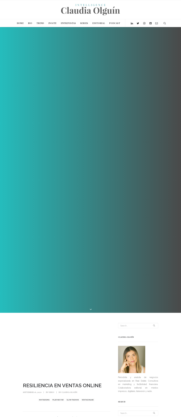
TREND (40, 23)
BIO (30, 23)
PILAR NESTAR (58, 400)
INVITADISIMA (44, 400)
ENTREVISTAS (68, 23)
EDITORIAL (98, 23)
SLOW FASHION (73, 400)
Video (51, 392)
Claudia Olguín (69, 392)
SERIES (84, 23)
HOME (20, 23)
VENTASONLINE (88, 400)
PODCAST (114, 23)
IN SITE (52, 23)
